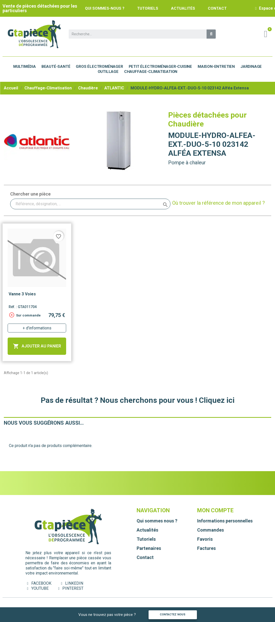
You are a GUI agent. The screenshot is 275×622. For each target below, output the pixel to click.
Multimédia (24, 66)
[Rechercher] (90, 204)
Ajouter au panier (37, 346)
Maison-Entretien (216, 66)
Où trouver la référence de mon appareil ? (218, 202)
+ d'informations (37, 328)
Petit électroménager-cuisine (160, 66)
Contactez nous (172, 614)
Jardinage (251, 66)
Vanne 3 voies (22, 294)
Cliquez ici (217, 400)
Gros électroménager (99, 66)
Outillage (108, 71)
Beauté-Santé (55, 66)
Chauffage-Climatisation (150, 71)
